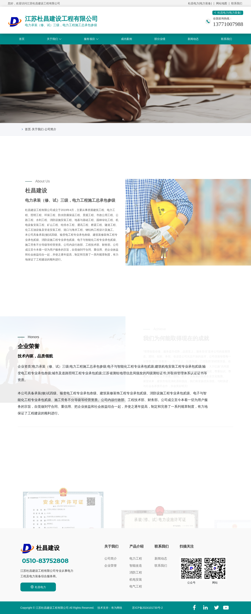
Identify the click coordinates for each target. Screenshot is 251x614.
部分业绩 (159, 38)
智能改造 (135, 565)
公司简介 (50, 129)
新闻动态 (193, 38)
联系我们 (236, 3)
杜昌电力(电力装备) (200, 3)
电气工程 (135, 586)
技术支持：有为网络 (109, 607)
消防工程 (135, 572)
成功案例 (126, 38)
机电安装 (135, 579)
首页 (22, 38)
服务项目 (89, 38)
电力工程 (135, 558)
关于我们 (52, 38)
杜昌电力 (38, 587)
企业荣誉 (110, 565)
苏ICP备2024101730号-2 (147, 607)
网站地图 (221, 3)
